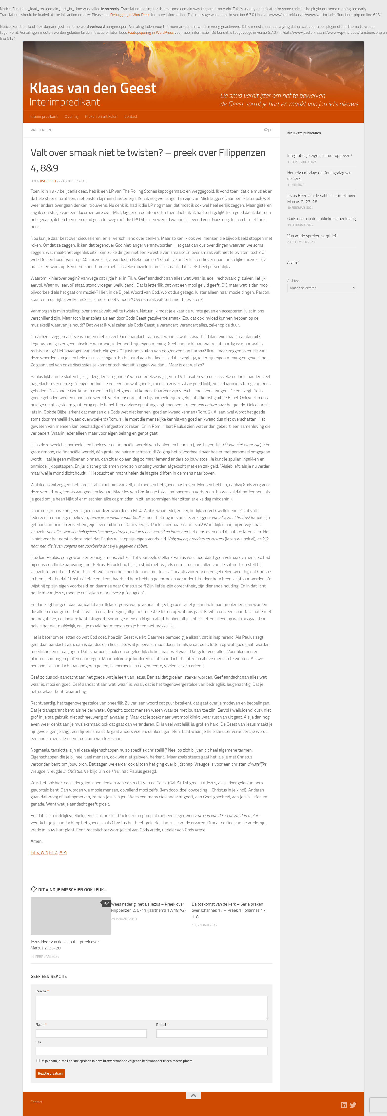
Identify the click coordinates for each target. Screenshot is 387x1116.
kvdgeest (48, 181)
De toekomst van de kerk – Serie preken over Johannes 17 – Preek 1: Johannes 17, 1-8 (229, 910)
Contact (130, 116)
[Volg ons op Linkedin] (344, 1105)
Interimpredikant (44, 116)
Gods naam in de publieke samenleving (321, 218)
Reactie (42, 991)
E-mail (162, 1025)
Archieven (295, 280)
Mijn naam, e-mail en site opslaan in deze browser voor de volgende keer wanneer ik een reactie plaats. (117, 1061)
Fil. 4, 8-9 (39, 853)
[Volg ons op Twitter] (352, 1105)
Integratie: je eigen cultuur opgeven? (319, 155)
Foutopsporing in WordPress (151, 32)
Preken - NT (42, 130)
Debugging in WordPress (130, 14)
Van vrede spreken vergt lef (311, 235)
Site (38, 1042)
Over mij (71, 116)
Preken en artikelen (101, 116)
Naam (41, 1025)
